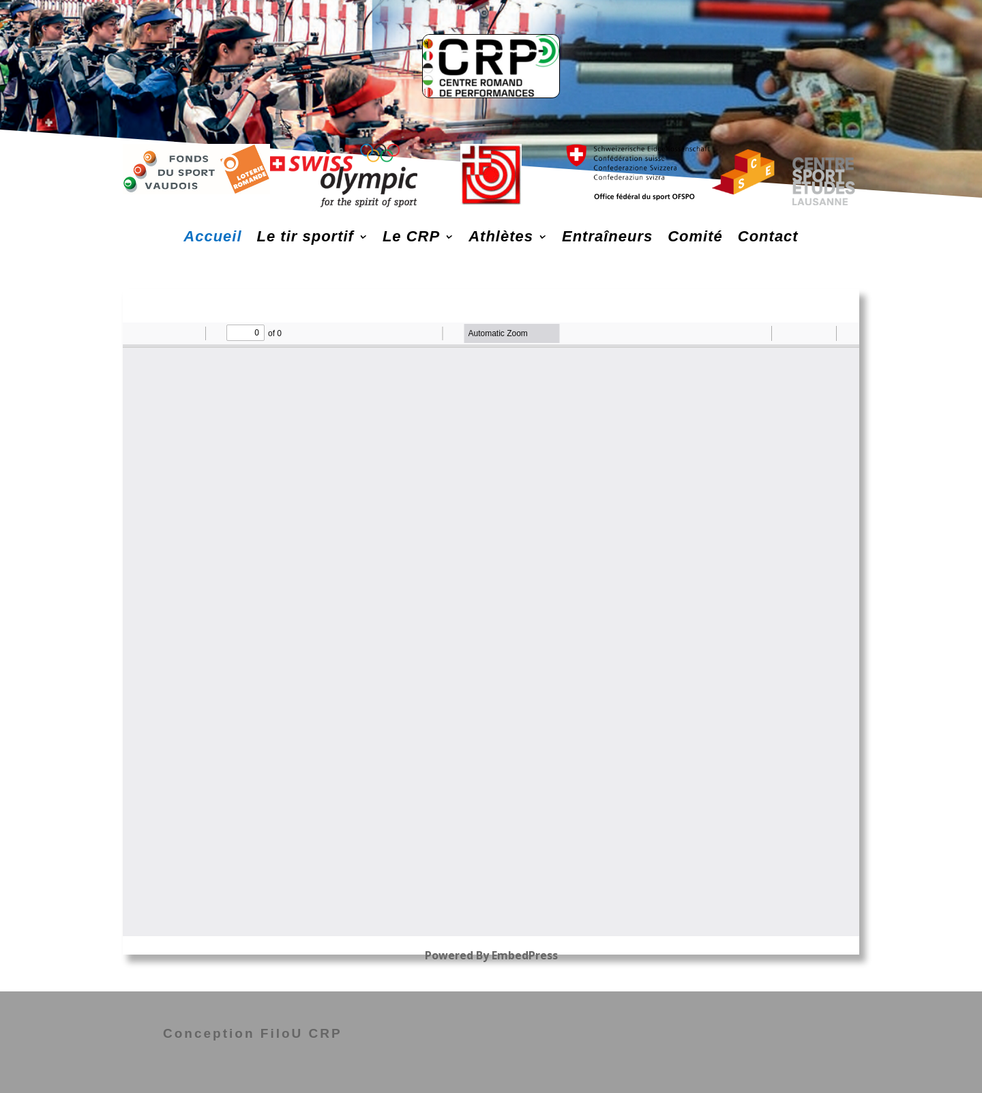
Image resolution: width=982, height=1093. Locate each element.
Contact (768, 236)
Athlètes (500, 236)
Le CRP (411, 236)
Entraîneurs (607, 236)
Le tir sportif (305, 236)
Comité (695, 236)
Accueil (212, 236)
